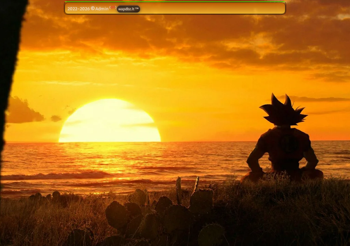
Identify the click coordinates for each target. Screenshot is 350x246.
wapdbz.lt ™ (128, 9)
